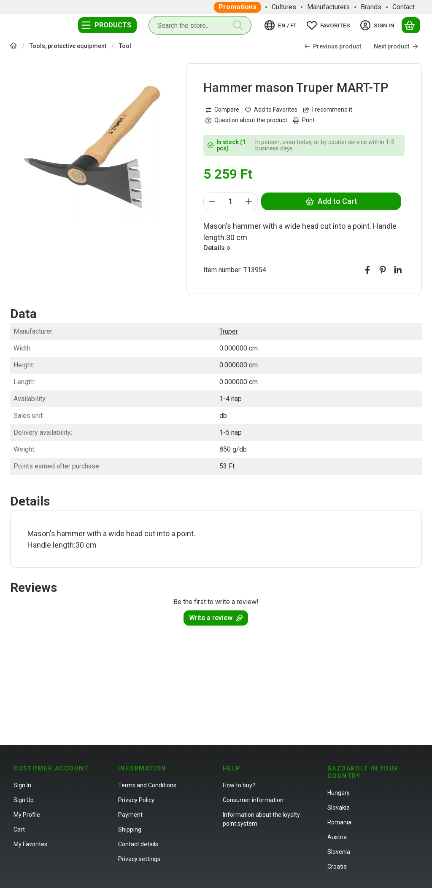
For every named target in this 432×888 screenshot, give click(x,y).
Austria (337, 837)
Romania (339, 822)
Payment (130, 814)
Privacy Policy (136, 800)
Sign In (22, 785)
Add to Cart (331, 201)
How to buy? (239, 785)
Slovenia (338, 851)
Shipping (129, 829)
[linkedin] (398, 270)
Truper (228, 331)
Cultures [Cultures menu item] (284, 7)
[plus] (248, 201)
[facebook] (367, 270)
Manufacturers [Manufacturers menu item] (328, 7)
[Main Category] (13, 47)
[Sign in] (378, 25)
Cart (19, 829)
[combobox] (199, 25)
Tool (125, 46)
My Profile (27, 814)
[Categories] (107, 25)
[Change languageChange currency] (282, 25)
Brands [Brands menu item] (371, 7)
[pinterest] (382, 270)
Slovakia (338, 807)
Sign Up (24, 800)
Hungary (338, 792)
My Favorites (30, 844)
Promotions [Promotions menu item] (237, 7)
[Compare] (222, 109)
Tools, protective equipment (68, 46)
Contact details (138, 844)
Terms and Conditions (147, 785)
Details (216, 248)
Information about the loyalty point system (261, 819)
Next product (396, 46)
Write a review (216, 618)
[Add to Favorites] (271, 109)
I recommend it (327, 109)
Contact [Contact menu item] (403, 7)
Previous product (332, 46)
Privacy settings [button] (139, 859)
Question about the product (246, 120)
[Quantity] (230, 201)
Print (304, 120)
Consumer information (253, 800)
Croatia (337, 866)
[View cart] (411, 25)
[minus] (212, 201)
